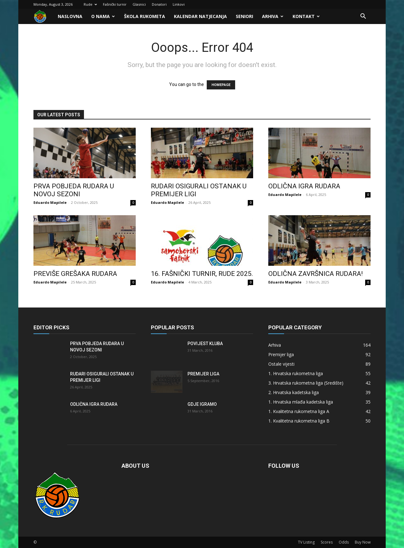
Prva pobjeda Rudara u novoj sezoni (73, 190)
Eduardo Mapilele (50, 202)
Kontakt (306, 16)
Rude (90, 4)
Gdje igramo (202, 404)
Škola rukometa (144, 16)
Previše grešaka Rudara (75, 273)
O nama (103, 16)
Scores (327, 542)
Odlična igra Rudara (304, 186)
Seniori (244, 16)
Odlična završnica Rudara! (315, 273)
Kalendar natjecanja (200, 16)
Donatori (159, 4)
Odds (344, 542)
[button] (363, 17)
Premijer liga (203, 373)
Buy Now (363, 542)
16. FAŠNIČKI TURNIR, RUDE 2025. (202, 273)
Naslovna (70, 16)
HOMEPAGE (220, 85)
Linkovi (179, 4)
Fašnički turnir (115, 4)
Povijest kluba (205, 343)
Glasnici (139, 4)
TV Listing (306, 542)
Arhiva (272, 16)
